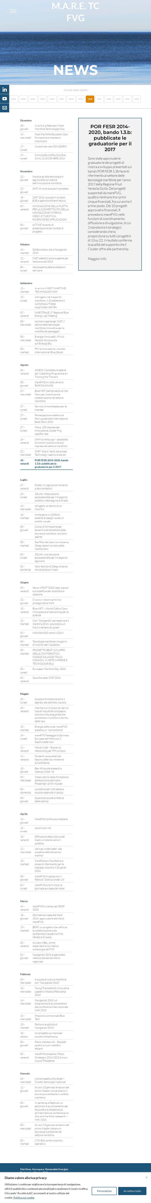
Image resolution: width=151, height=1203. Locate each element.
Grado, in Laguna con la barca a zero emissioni (51, 486)
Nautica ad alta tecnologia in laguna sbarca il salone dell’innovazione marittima (48, 180)
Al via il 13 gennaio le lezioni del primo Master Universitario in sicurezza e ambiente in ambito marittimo (52, 1092)
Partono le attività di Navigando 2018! (46, 1026)
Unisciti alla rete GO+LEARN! (51, 146)
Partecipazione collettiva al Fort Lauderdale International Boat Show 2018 (51, 418)
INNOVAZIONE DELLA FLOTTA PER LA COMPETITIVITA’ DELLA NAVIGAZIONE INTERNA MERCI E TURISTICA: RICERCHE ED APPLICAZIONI (50, 212)
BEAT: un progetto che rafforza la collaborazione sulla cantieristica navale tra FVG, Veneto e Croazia (50, 932)
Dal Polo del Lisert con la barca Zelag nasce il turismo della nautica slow (52, 545)
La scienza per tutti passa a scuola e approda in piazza (49, 790)
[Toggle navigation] (12, 11)
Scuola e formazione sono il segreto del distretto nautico (50, 700)
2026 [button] (13, 99)
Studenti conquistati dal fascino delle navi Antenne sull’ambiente (49, 759)
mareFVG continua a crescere (51, 819)
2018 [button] (90, 99)
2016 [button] (109, 99)
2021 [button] (61, 99)
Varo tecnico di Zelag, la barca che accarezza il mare (51, 568)
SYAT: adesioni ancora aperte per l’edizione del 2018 (51, 260)
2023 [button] (42, 99)
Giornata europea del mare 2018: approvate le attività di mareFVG (48, 918)
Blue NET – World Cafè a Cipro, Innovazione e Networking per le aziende (51, 612)
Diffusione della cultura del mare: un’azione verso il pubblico (50, 840)
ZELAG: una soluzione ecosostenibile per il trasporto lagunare (51, 557)
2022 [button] (52, 99)
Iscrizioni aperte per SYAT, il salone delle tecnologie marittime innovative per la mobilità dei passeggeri (50, 326)
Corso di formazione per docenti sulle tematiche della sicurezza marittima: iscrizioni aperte (51, 531)
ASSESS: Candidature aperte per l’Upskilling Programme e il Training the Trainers (51, 373)
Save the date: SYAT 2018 (47, 677)
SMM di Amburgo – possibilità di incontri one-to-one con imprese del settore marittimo (51, 443)
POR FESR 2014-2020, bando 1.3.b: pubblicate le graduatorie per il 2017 (51, 463)
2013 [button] (137, 99)
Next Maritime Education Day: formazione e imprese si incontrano (51, 137)
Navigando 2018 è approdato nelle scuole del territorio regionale (49, 958)
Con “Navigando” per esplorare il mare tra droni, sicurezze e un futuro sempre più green (51, 624)
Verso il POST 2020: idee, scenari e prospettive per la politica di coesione (51, 591)
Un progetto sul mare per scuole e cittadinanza (49, 1034)
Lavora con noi (43, 827)
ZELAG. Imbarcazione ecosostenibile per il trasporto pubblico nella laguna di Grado (51, 497)
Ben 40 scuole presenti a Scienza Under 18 (48, 770)
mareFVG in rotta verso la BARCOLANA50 (49, 384)
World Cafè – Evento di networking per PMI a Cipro (50, 749)
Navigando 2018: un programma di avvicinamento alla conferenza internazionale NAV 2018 (51, 1005)
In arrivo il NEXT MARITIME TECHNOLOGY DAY (50, 290)
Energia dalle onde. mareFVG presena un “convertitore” (51, 728)
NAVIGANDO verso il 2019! (48, 632)
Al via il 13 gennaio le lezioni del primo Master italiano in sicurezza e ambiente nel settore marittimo (52, 1130)
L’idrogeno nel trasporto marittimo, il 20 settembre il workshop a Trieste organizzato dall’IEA (50, 302)
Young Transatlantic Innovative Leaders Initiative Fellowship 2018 (52, 991)
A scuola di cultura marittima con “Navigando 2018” (50, 981)
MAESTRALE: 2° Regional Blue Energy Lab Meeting (52, 314)
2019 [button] (80, 99)
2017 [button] (99, 99)
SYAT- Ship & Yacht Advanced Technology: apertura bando (51, 453)
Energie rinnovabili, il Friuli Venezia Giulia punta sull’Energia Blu (49, 340)
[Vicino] (147, 1177)
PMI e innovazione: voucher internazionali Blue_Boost (50, 350)
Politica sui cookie (23, 1197)
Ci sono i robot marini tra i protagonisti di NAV (47, 601)
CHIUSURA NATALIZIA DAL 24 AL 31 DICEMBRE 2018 (50, 156)
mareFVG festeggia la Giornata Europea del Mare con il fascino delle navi (52, 738)
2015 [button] (118, 99)
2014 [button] (127, 99)
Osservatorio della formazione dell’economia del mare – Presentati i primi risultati (52, 780)
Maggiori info (97, 259)
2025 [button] (23, 99)
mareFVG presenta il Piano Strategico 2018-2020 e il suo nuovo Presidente (51, 1057)
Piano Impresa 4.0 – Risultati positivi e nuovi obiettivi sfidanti (50, 1045)
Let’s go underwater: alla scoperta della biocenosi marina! (48, 852)
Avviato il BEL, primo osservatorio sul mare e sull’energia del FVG (46, 946)
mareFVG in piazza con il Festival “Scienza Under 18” (50, 878)
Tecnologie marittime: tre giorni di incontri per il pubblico (50, 643)
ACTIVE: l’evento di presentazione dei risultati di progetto (48, 228)
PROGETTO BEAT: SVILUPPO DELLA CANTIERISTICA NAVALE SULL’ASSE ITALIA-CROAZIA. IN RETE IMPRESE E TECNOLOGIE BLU (50, 656)
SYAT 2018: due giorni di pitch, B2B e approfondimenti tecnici (49, 199)
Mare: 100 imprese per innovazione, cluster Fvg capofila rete (48, 430)
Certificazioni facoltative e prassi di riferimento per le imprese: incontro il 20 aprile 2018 (50, 865)
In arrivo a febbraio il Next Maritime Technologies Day (50, 127)
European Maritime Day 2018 (49, 668)
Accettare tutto (132, 1190)
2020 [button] (71, 99)
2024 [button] (33, 99)
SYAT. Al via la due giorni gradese (50, 188)
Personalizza (104, 1190)
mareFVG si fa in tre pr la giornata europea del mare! (50, 886)
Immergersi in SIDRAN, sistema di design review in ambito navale (49, 518)
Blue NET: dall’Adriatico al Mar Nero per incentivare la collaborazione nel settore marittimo (51, 396)
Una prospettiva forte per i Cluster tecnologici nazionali (50, 1080)
